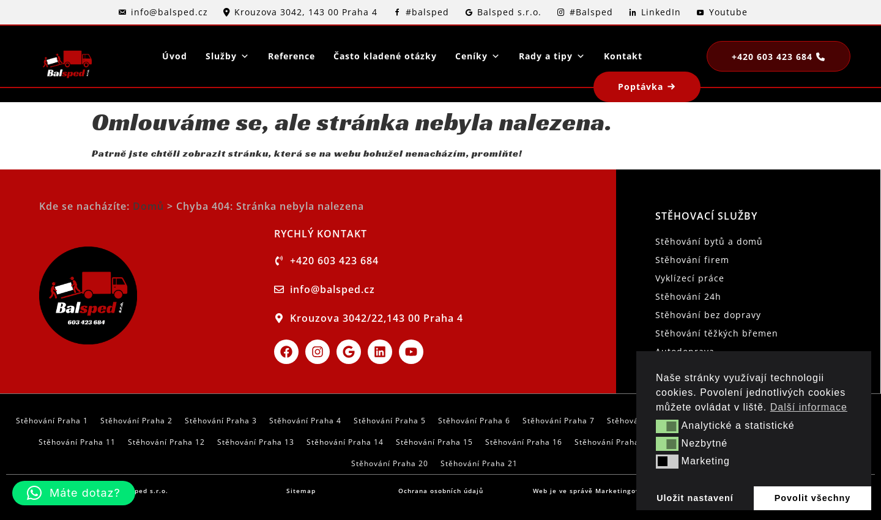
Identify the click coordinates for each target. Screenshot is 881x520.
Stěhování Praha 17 (613, 442)
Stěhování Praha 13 (255, 442)
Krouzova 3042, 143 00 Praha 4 (305, 12)
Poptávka (640, 86)
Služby (228, 56)
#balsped (427, 12)
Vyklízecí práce (689, 278)
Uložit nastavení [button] (695, 498)
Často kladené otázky (385, 56)
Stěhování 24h (688, 296)
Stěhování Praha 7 (558, 420)
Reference (291, 56)
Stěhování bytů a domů (709, 241)
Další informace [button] (808, 407)
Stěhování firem (692, 260)
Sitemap (301, 490)
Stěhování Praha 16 (523, 442)
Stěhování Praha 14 (345, 442)
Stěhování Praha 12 (166, 442)
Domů (148, 206)
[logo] (67, 56)
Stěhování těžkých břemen (716, 333)
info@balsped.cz (169, 12)
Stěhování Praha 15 (434, 442)
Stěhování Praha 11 (77, 442)
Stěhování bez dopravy (708, 315)
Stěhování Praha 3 (221, 420)
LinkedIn (661, 12)
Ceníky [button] (477, 56)
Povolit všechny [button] (813, 498)
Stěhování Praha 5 (390, 420)
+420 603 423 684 (772, 56)
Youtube (728, 12)
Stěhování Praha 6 (474, 420)
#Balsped (591, 12)
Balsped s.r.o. (509, 12)
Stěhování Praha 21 (479, 463)
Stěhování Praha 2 (136, 420)
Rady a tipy (552, 56)
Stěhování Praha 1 (52, 420)
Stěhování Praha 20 (389, 463)
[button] (667, 426)
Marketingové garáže (632, 490)
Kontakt (623, 56)
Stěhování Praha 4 (305, 420)
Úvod (174, 56)
